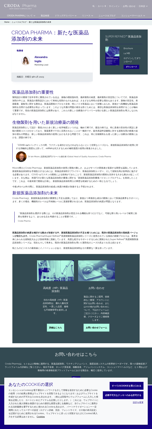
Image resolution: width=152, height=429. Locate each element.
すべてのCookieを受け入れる (126, 386)
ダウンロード (131, 67)
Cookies (41, 416)
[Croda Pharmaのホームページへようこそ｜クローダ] (20, 5)
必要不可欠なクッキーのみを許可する (123, 395)
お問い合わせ (96, 288)
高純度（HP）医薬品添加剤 (55, 290)
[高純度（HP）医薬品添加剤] (55, 271)
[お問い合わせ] (96, 271)
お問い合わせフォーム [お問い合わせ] (96, 328)
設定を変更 (138, 402)
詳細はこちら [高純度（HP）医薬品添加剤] (55, 328)
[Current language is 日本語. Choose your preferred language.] (143, 6)
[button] (21, 16)
